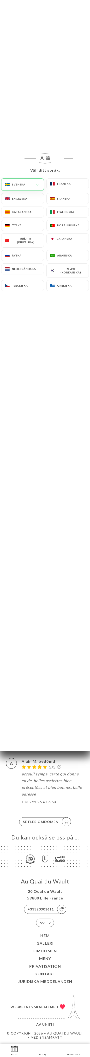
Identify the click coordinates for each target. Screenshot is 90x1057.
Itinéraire (73, 1050)
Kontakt (45, 973)
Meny (45, 958)
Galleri (45, 943)
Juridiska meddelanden (45, 981)
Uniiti (48, 1024)
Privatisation (45, 966)
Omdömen (45, 950)
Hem (45, 935)
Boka (14, 1050)
